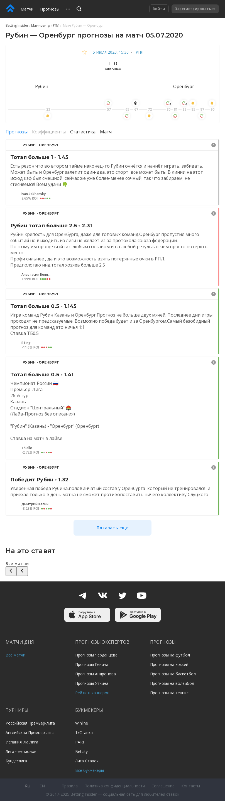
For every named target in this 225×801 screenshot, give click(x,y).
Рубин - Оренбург (41, 145)
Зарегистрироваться (195, 8)
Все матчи (15, 655)
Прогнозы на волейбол (172, 683)
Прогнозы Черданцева (96, 655)
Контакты (190, 785)
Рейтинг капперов (92, 692)
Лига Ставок (87, 760)
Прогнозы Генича (91, 664)
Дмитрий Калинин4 (36, 504)
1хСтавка (84, 732)
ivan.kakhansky (33, 194)
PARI (79, 742)
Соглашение (163, 785)
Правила (70, 785)
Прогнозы (49, 9)
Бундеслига (16, 760)
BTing (26, 343)
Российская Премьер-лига (30, 723)
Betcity (81, 751)
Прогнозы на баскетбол (173, 673)
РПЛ (138, 52)
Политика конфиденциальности (114, 785)
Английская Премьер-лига (30, 732)
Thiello (26, 448)
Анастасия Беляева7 (36, 274)
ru (27, 785)
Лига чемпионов (21, 751)
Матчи (27, 9)
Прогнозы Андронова (95, 673)
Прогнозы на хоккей (169, 664)
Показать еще (113, 527)
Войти (159, 8)
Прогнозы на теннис (169, 692)
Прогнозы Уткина (91, 683)
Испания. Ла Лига (22, 742)
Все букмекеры (89, 770)
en (42, 785)
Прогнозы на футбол (170, 655)
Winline (81, 723)
